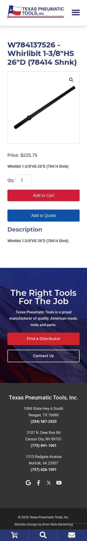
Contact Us (43, 356)
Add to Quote (43, 215)
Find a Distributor (44, 339)
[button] (71, 80)
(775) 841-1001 (44, 445)
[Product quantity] (24, 180)
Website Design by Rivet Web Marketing (43, 524)
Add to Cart (43, 195)
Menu (75, 12)
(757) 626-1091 (44, 469)
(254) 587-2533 (44, 421)
